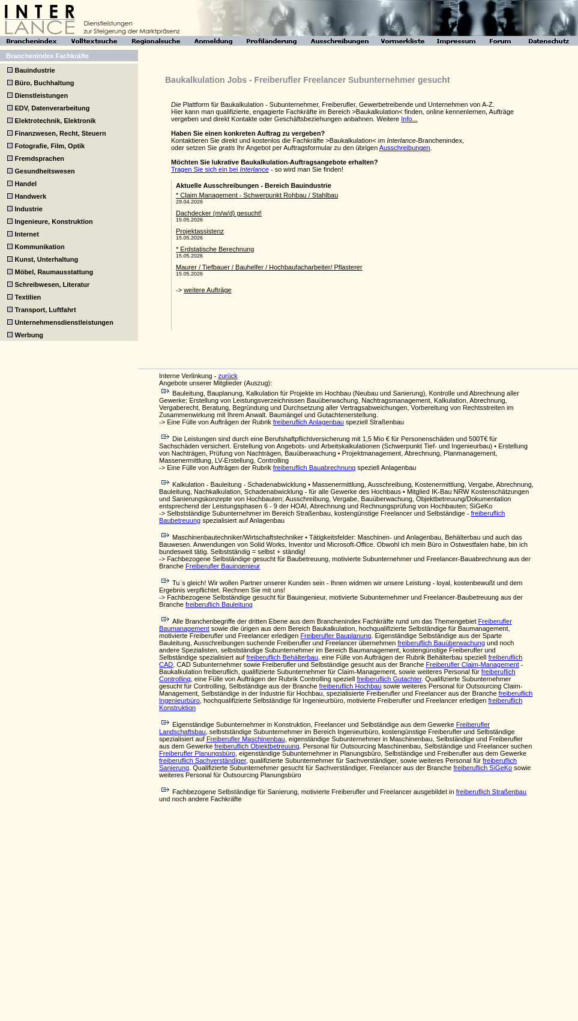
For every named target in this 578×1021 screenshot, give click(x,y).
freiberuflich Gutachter (389, 678)
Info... (409, 118)
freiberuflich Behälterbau (282, 657)
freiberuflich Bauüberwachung (441, 642)
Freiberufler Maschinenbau (245, 738)
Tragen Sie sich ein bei (220, 169)
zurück (227, 375)
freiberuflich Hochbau (350, 686)
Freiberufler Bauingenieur (222, 566)
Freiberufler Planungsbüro (197, 753)
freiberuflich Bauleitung (219, 604)
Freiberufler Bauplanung (335, 635)
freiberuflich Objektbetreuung (256, 746)
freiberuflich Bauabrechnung (314, 467)
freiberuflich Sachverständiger (202, 760)
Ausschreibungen (404, 147)
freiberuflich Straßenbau (491, 791)
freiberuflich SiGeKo (482, 767)
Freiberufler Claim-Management (472, 664)
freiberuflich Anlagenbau (308, 422)
